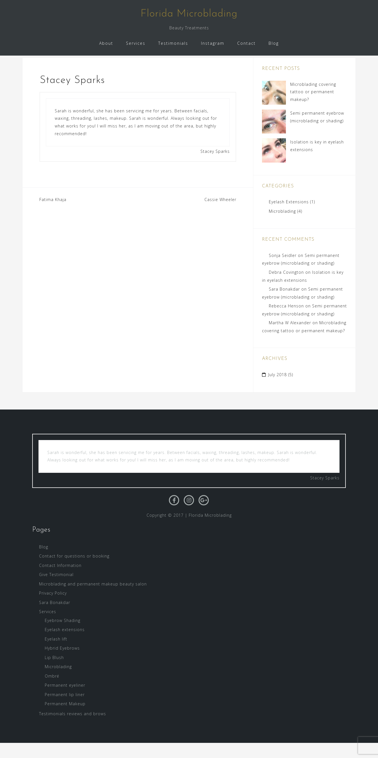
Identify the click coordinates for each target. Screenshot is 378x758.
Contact (246, 43)
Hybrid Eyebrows (62, 663)
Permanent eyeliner (65, 700)
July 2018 (277, 389)
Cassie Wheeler (220, 214)
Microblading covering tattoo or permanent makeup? (313, 106)
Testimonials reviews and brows (72, 728)
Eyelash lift (56, 653)
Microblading (282, 226)
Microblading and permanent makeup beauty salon (93, 598)
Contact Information (60, 580)
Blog (274, 43)
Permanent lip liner (65, 709)
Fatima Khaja (52, 214)
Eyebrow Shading (62, 635)
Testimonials (173, 43)
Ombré (52, 691)
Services (135, 43)
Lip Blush (54, 672)
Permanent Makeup (65, 718)
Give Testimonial (56, 589)
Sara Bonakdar (284, 304)
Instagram (212, 43)
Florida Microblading (189, 14)
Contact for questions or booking (74, 571)
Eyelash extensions (65, 644)
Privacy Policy (53, 608)
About (106, 43)
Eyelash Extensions (289, 217)
